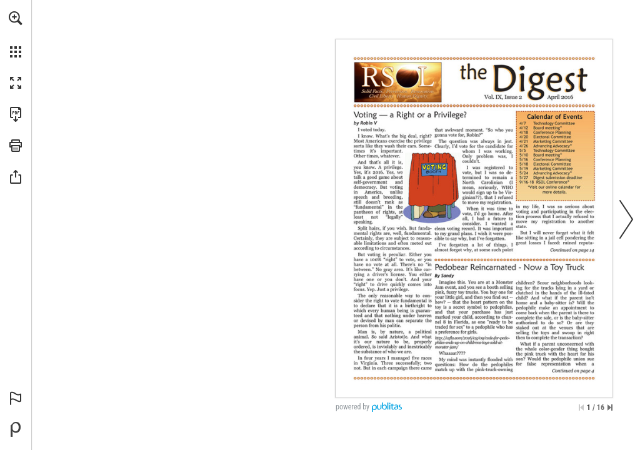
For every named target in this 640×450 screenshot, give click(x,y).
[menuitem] (15, 34)
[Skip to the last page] (610, 407)
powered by (352, 406)
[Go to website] (398, 82)
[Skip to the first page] (581, 407)
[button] (15, 18)
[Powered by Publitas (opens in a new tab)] (15, 429)
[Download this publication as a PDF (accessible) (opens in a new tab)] (15, 114)
